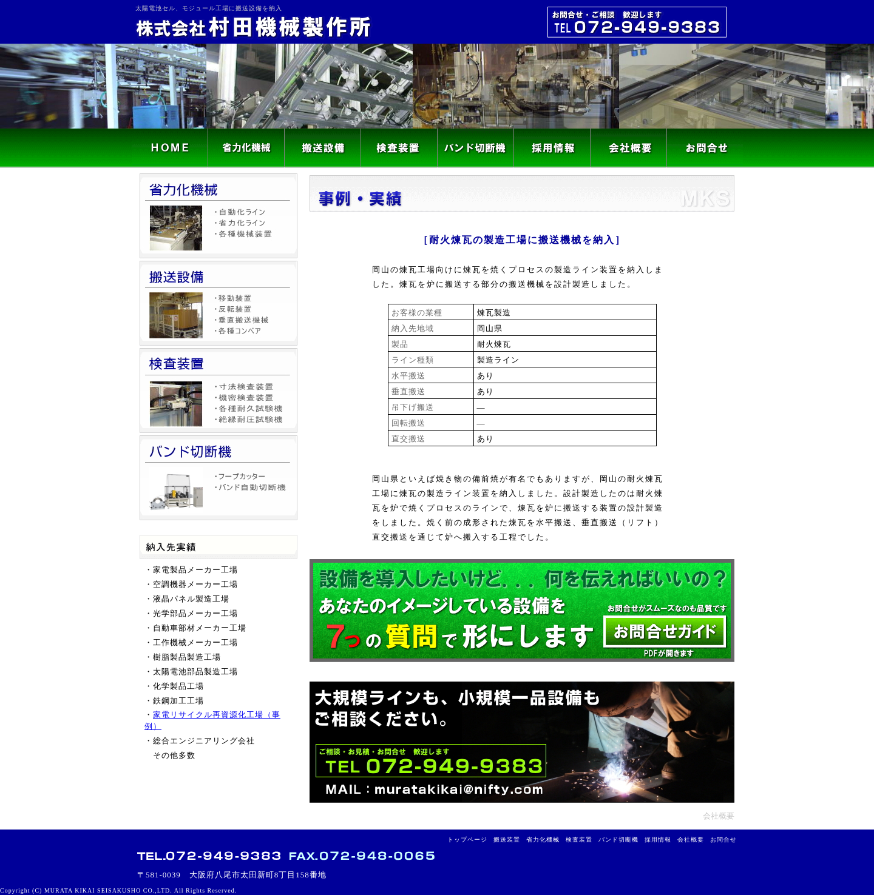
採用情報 (658, 839)
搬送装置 (506, 839)
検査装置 (579, 839)
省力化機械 (543, 839)
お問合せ (723, 839)
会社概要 (718, 815)
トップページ (467, 839)
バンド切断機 (618, 839)
